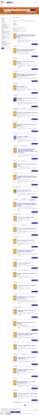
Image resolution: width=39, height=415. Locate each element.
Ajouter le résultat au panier (18, 28)
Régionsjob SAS (4, 32)
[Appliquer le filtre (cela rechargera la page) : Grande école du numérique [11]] (6, 31)
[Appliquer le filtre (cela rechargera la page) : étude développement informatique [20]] (5, 45)
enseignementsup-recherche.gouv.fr (28, 413)
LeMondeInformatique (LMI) (20, 63)
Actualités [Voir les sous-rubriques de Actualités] (9, 6)
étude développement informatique (5, 45)
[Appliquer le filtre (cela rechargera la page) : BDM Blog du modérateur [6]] (6, 33)
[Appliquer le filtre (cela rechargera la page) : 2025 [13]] (4, 21)
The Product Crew (20, 394)
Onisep (34, 100)
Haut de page (36, 409)
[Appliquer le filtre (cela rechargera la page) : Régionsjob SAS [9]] (5, 32)
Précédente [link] (22, 405)
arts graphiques (24, 20)
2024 (3, 22)
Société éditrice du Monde (20, 179)
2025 (3, 21)
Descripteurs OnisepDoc (16, 20)
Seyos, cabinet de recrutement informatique (23, 312)
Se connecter (36, 2)
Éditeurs (3, 30)
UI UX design (15, 21)
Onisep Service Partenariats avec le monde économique (24, 100)
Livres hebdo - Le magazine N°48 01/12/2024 (22, 241)
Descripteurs (3, 41)
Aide (27, 11)
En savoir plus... (19, 42)
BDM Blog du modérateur (6, 33)
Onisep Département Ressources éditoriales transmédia (24, 137)
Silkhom (19, 153)
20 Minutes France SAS (20, 126)
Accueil (1, 6)
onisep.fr (35, 413)
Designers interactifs (20, 359)
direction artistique (15, 24)
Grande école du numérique (6, 31)
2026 (3, 20)
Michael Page (19, 264)
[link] (19, 405)
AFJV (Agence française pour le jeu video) (22, 229)
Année (2, 19)
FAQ (16, 6)
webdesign (4, 42)
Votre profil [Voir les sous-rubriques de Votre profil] (4, 6)
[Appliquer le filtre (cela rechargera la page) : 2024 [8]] (4, 22)
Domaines (21, 20)
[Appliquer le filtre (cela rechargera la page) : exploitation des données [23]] (6, 43)
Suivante (29, 405)
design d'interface (29, 20)
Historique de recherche (7, 11)
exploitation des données (6, 43)
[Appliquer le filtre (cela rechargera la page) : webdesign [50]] (4, 42)
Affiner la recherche (24, 28)
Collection (3, 35)
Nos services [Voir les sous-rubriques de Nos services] (12, 6)
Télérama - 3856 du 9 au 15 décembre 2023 (22, 324)
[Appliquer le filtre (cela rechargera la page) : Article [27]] (4, 26)
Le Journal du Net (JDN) (20, 76)
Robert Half (19, 346)
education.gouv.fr (21, 413)
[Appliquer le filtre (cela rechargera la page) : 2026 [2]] (4, 20)
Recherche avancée (32, 11)
